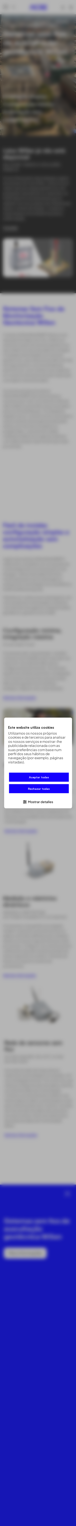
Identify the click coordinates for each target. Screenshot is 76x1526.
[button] (38, 801)
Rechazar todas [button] (39, 788)
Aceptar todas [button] (39, 777)
